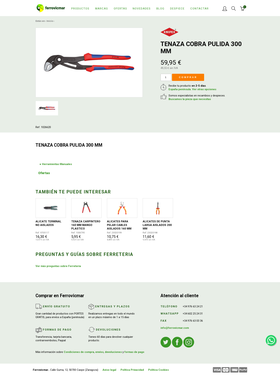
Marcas (101, 8)
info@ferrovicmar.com (175, 327)
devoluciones (113, 352)
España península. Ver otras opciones (192, 89)
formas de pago (134, 352)
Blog (160, 8)
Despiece (177, 8)
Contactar (199, 8)
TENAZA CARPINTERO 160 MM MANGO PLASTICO (85, 225)
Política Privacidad (132, 369)
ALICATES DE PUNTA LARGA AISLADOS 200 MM (157, 225)
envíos (99, 352)
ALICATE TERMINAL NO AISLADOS (48, 223)
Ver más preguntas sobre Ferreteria (58, 266)
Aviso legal (109, 369)
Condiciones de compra (79, 352)
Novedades (142, 8)
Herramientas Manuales (57, 164)
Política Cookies (158, 369)
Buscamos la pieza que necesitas (190, 99)
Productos (80, 8)
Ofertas (120, 8)
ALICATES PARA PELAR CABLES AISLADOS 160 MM (119, 225)
